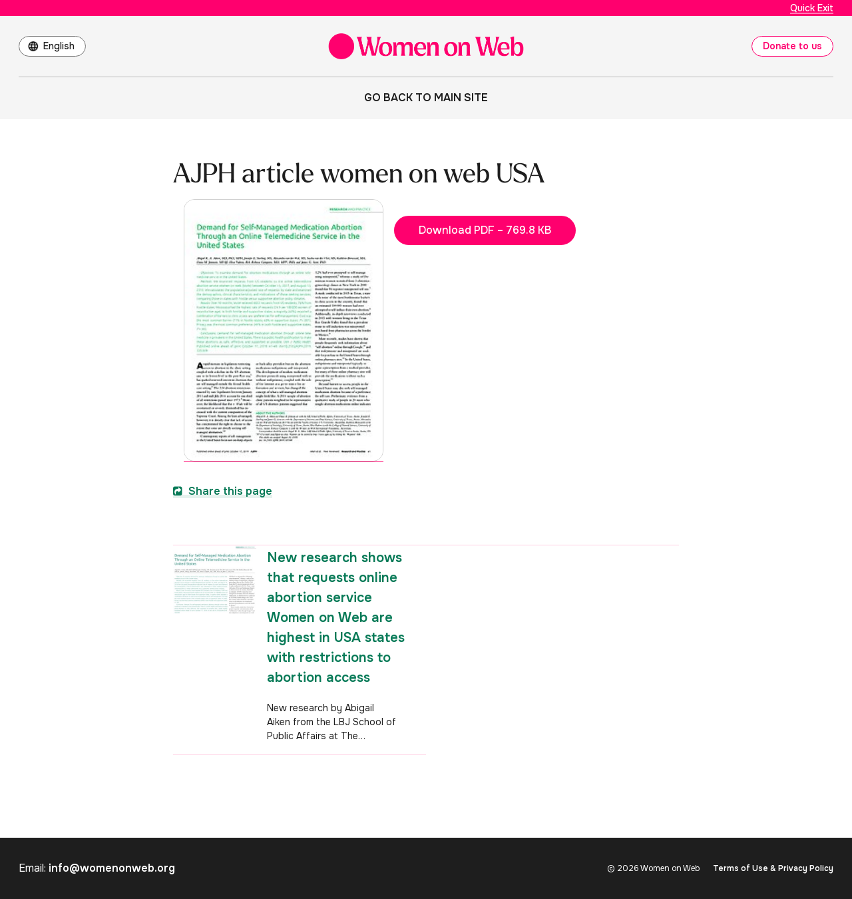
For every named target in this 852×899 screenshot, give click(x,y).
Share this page (222, 491)
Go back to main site (426, 98)
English (59, 46)
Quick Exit (811, 8)
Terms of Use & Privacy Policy (773, 868)
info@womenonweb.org (112, 868)
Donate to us (792, 46)
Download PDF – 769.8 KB (485, 230)
